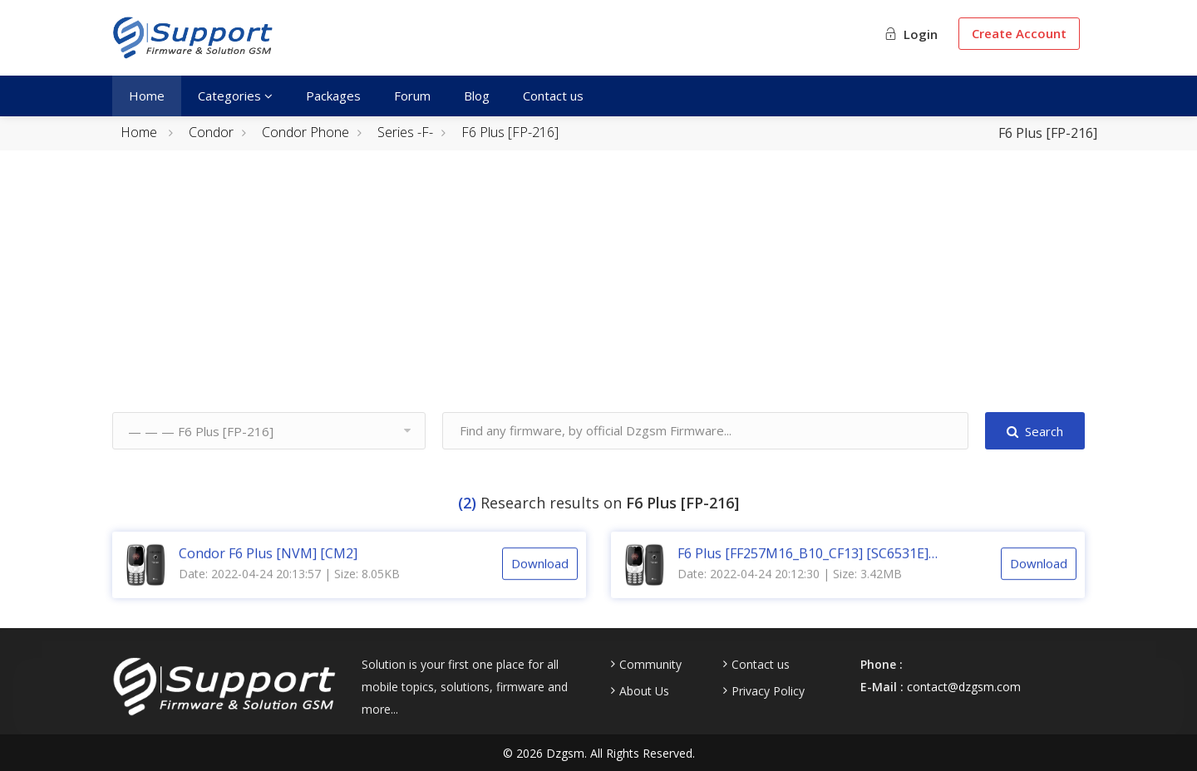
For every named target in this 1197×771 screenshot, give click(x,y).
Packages (333, 95)
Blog (477, 95)
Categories (235, 95)
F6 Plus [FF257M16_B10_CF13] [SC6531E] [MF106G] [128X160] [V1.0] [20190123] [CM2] (815, 566)
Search (1035, 431)
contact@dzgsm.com (964, 687)
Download (540, 576)
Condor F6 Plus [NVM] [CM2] (268, 566)
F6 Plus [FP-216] (510, 132)
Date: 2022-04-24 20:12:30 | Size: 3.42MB (789, 587)
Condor (211, 132)
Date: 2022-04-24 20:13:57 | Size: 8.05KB (289, 587)
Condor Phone (305, 132)
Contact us (553, 95)
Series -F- (405, 132)
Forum (412, 95)
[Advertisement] (598, 295)
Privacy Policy (768, 691)
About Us (644, 691)
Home (147, 95)
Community (650, 664)
